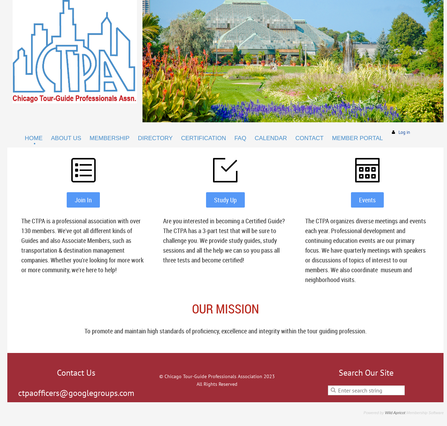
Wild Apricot (395, 413)
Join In (83, 200)
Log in (404, 132)
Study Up (225, 200)
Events (367, 200)
